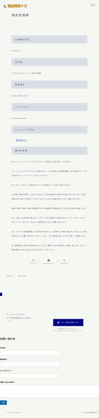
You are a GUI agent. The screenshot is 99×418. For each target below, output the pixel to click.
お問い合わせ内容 (7, 382)
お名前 (3, 348)
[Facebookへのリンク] (49, 262)
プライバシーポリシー (14, 412)
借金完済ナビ (21, 140)
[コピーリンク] (65, 262)
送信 (3, 403)
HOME (10, 276)
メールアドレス (6, 371)
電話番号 (4, 359)
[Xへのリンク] (33, 262)
